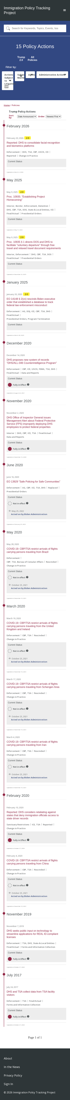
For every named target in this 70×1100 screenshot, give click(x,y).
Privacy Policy (13, 1075)
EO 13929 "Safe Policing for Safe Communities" (33, 481)
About (8, 1058)
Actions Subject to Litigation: (8, 80)
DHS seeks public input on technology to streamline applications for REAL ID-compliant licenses (32, 933)
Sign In (8, 1084)
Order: (41, 116)
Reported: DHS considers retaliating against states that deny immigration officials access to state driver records (33, 815)
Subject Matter (20, 76)
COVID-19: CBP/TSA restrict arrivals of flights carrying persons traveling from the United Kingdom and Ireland (32, 626)
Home (7, 105)
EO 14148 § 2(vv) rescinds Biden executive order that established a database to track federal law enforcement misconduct (31, 302)
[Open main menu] (64, 10)
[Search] (7, 28)
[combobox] (35, 28)
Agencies (31, 74)
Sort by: (11, 117)
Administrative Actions (52, 74)
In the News (12, 1067)
